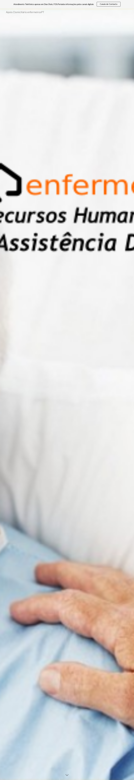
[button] (67, 775)
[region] (67, 4)
